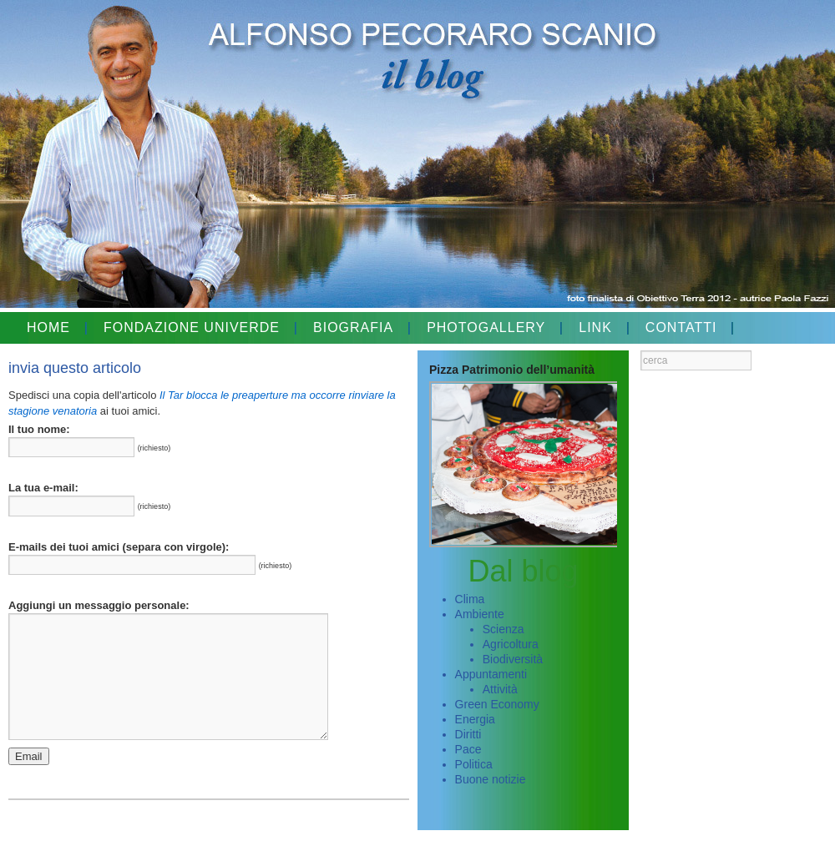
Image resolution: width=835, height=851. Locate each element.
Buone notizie (490, 779)
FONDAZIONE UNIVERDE (192, 327)
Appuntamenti (491, 674)
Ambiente (479, 614)
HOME (48, 327)
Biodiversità (513, 659)
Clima (470, 599)
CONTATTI (681, 327)
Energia (475, 719)
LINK (595, 327)
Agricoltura (511, 644)
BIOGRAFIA (353, 327)
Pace (468, 749)
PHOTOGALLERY (486, 327)
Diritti (468, 734)
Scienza (503, 629)
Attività (500, 689)
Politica (474, 764)
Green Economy (497, 704)
